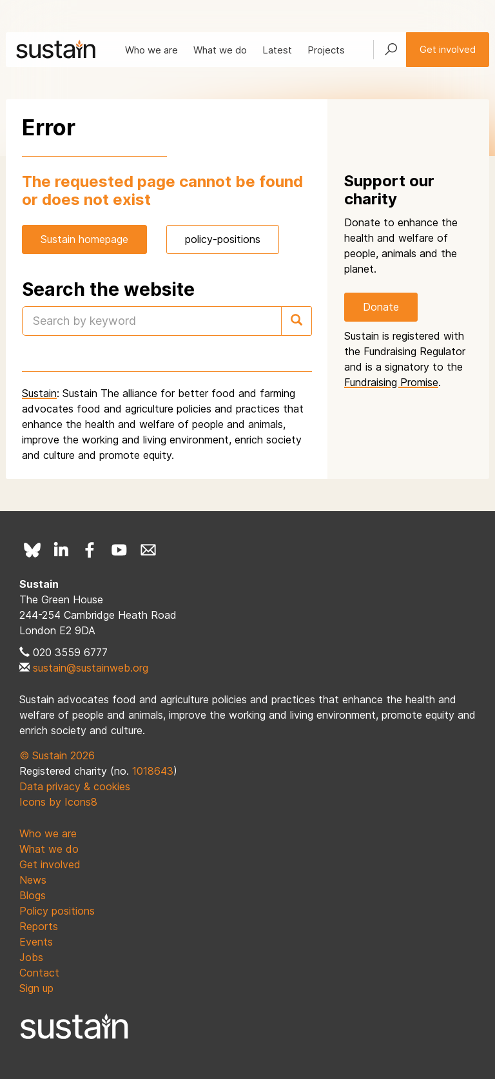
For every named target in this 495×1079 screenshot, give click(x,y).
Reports (38, 926)
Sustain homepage (84, 239)
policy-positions (222, 239)
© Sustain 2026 (57, 755)
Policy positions (57, 910)
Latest (277, 50)
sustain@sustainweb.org (90, 667)
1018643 (152, 770)
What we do (220, 50)
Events (36, 941)
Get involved (448, 49)
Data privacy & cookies (74, 786)
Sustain (39, 393)
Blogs (32, 895)
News (32, 879)
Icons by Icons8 (58, 801)
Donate (381, 306)
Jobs (31, 957)
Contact (39, 972)
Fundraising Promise (391, 382)
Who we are (151, 50)
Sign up (36, 988)
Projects (326, 50)
